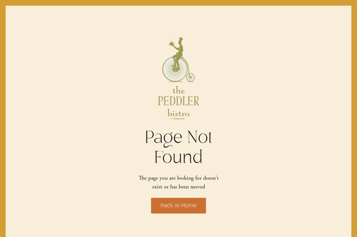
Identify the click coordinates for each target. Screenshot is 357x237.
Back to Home (178, 205)
